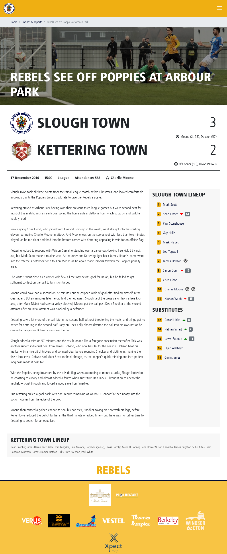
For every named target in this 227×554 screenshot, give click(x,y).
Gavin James (172, 357)
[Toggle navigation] (220, 7)
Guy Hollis (169, 233)
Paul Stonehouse (173, 223)
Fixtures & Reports (32, 22)
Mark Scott (170, 204)
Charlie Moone (173, 289)
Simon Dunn (170, 270)
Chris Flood (170, 280)
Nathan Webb (173, 299)
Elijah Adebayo (173, 348)
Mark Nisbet (170, 242)
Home (13, 22)
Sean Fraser (170, 214)
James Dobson (172, 261)
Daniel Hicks (172, 320)
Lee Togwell (170, 251)
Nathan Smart (173, 329)
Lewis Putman (173, 338)
